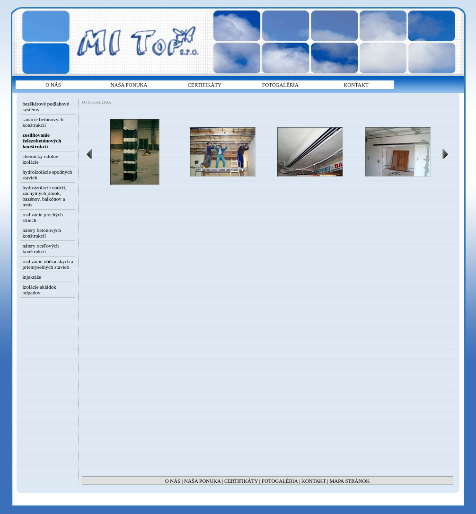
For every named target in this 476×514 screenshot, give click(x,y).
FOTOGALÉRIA (280, 85)
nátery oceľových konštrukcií (41, 248)
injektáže (32, 277)
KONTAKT (356, 85)
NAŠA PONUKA (129, 85)
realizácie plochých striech (43, 217)
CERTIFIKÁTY (204, 85)
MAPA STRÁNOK (350, 481)
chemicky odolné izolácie (40, 159)
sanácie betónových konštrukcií (43, 122)
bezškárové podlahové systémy (46, 106)
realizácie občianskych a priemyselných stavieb (48, 264)
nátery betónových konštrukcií (42, 233)
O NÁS (53, 85)
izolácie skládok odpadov (39, 289)
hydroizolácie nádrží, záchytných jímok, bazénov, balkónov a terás (45, 196)
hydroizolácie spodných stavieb (47, 174)
